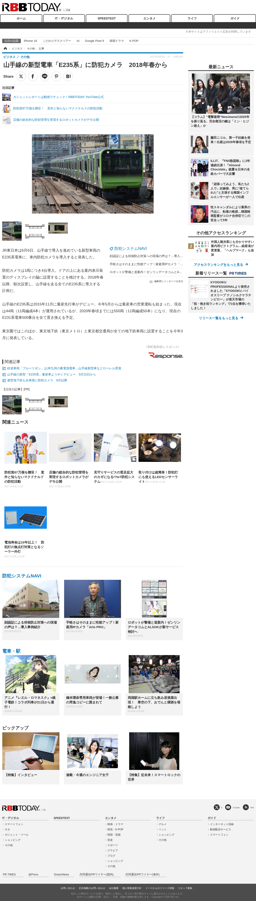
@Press (33, 874)
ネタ (7, 829)
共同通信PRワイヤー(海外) (142, 874)
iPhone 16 (30, 40)
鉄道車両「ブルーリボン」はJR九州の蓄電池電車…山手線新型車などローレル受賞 (64, 368)
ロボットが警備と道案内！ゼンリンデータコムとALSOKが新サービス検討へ (162, 272)
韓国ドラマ (117, 40)
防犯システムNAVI (130, 248)
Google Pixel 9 (94, 40)
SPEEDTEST (107, 18)
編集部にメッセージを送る (168, 281)
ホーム (21, 18)
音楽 (110, 839)
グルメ (163, 824)
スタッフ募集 (185, 888)
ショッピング (13, 839)
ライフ (192, 18)
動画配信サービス (220, 829)
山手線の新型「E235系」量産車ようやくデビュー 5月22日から (51, 374)
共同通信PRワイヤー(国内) (96, 874)
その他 (9, 845)
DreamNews (61, 874)
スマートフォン (14, 824)
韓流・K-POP (115, 829)
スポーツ (112, 845)
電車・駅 (11, 651)
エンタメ (149, 18)
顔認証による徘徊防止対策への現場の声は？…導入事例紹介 (151, 256)
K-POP (133, 40)
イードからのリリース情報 (159, 888)
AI (78, 40)
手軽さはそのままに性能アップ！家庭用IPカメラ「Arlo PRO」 (153, 264)
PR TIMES (9, 874)
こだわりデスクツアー (57, 40)
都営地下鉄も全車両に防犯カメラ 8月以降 (37, 380)
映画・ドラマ (115, 824)
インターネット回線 (222, 824)
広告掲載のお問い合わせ (92, 888)
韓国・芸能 (114, 834)
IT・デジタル (64, 18)
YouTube (236, 807)
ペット (163, 829)
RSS (252, 807)
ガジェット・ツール (16, 834)
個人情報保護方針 (132, 888)
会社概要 (114, 888)
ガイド (235, 18)
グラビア (112, 850)
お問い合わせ (68, 888)
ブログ (111, 855)
